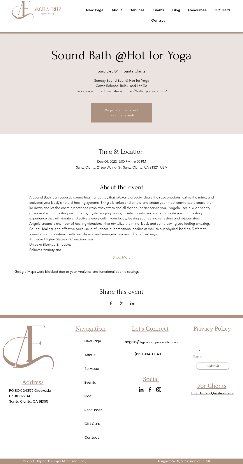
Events (90, 382)
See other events (122, 115)
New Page (92, 341)
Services (92, 368)
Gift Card (92, 423)
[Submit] (213, 366)
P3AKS (206, 461)
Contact (92, 437)
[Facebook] (150, 389)
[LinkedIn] (141, 389)
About (90, 354)
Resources (92, 409)
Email (194, 351)
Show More (121, 257)
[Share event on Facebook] (111, 303)
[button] (197, 10)
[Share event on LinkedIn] (132, 303)
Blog (88, 396)
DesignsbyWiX (167, 461)
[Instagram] (158, 389)
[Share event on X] (122, 303)
